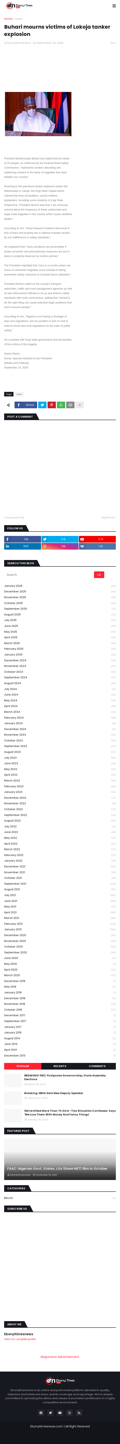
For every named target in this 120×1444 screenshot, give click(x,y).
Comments (97, 1066)
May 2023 (60, 769)
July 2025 (60, 620)
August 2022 (60, 821)
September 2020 (60, 952)
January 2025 (60, 655)
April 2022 (60, 844)
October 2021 (60, 878)
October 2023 (60, 741)
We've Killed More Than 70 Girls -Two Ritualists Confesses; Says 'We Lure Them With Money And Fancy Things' (70, 1112)
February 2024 (60, 718)
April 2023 (60, 775)
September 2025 (60, 609)
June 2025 (60, 626)
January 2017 (60, 1027)
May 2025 (60, 632)
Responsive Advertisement (60, 1357)
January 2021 (60, 929)
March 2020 (60, 975)
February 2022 (60, 855)
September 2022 (60, 815)
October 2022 (60, 809)
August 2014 (60, 1038)
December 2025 (60, 591)
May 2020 (60, 964)
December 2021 (60, 866)
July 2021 (60, 895)
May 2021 (60, 907)
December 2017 (60, 1015)
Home (8, 19)
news (18, 19)
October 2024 (60, 672)
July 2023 (60, 758)
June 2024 (60, 695)
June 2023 (60, 763)
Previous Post (15, 518)
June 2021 (60, 901)
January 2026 (60, 586)
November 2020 (60, 941)
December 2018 (60, 998)
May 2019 (60, 987)
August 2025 (60, 615)
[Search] (49, 574)
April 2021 (60, 912)
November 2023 (60, 735)
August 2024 (60, 683)
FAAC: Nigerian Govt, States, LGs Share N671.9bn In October (57, 1168)
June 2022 (60, 832)
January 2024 (60, 723)
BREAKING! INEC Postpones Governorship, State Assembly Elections (65, 1077)
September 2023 (60, 746)
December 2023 (60, 729)
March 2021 (60, 918)
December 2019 (60, 981)
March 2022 (60, 849)
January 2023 (60, 792)
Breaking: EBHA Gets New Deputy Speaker (53, 1093)
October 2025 (60, 603)
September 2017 (60, 1021)
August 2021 (60, 889)
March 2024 (60, 712)
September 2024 (60, 677)
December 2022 (60, 798)
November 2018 (60, 1004)
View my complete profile (20, 1339)
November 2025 (60, 597)
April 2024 (60, 706)
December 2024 (60, 660)
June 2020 (60, 958)
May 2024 (60, 700)
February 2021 (60, 924)
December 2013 (60, 1056)
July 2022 (60, 826)
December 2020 (60, 935)
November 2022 (60, 803)
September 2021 (60, 884)
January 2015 (60, 1033)
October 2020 (60, 947)
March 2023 (60, 781)
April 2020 (60, 970)
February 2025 (60, 649)
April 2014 (60, 1050)
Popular (23, 1066)
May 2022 (60, 838)
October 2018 (60, 1010)
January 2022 (60, 861)
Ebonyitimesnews (18, 1334)
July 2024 (60, 689)
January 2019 (60, 992)
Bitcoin (60, 1198)
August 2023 (60, 752)
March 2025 (60, 643)
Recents (60, 1066)
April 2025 (60, 637)
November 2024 (60, 666)
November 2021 (60, 872)
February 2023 (60, 786)
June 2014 (60, 1044)
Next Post (108, 518)
